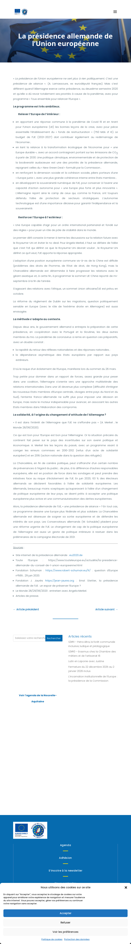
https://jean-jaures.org (59, 580)
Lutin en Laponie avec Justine (86, 661)
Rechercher (54, 638)
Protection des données (77, 939)
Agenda (65, 845)
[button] (126, 887)
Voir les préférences (65, 932)
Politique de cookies (51, 939)
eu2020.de (76, 555)
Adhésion (65, 858)
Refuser (65, 922)
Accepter (65, 913)
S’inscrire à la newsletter (65, 870)
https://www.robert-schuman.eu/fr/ (68, 570)
